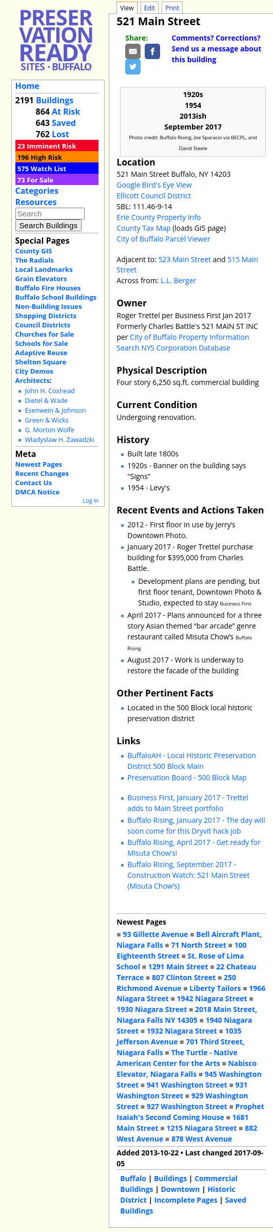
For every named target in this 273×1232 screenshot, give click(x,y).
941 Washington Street (187, 1085)
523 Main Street (184, 259)
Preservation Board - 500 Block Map (186, 777)
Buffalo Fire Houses (48, 287)
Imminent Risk (51, 146)
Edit (149, 8)
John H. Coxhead (49, 391)
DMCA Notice (37, 492)
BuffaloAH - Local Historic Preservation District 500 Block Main (191, 760)
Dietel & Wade (46, 400)
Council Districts (42, 324)
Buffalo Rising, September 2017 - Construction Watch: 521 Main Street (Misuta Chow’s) (188, 875)
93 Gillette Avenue (155, 934)
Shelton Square (41, 361)
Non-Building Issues (48, 306)
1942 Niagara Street (212, 998)
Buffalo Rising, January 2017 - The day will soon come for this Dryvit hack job (196, 825)
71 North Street (198, 945)
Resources (36, 202)
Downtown (180, 1189)
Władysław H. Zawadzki (59, 439)
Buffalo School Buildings (56, 297)
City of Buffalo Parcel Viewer (163, 239)
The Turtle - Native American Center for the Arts (177, 1057)
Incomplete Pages (186, 1200)
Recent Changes (42, 473)
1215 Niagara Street (201, 1128)
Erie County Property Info (158, 217)
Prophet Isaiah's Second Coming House (190, 1111)
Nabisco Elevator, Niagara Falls (186, 1068)
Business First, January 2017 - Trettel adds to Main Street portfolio (187, 803)
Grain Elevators (41, 278)
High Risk (46, 157)
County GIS (33, 250)
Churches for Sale (44, 334)
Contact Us (33, 482)
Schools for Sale (41, 343)
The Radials (34, 260)
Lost (60, 134)
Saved (64, 122)
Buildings (54, 100)
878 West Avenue (201, 1139)
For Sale (40, 180)
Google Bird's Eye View (153, 185)
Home (27, 85)
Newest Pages (38, 464)
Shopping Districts (46, 315)
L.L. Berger (178, 280)
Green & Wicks (46, 420)
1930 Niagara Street (151, 1009)
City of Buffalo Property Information (189, 337)
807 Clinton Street (184, 977)
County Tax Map (143, 228)
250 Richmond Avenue (176, 982)
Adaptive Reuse (41, 352)
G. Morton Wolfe (49, 430)
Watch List (48, 168)
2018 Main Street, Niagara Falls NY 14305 (186, 1014)
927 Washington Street (187, 1106)
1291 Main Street (178, 966)
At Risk (66, 111)
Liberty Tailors (215, 988)
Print (172, 8)
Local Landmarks (44, 269)
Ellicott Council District (153, 195)
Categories (37, 190)
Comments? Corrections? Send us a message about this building (217, 48)
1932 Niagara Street (182, 1031)
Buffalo (133, 1178)
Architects (32, 380)
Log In (91, 500)
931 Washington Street (181, 1090)
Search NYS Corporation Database (173, 348)
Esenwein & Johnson (55, 410)
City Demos (34, 371)
